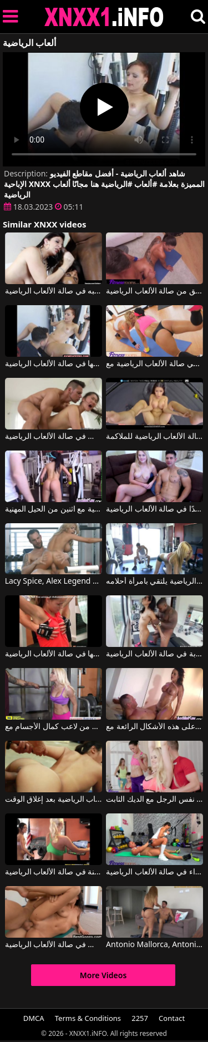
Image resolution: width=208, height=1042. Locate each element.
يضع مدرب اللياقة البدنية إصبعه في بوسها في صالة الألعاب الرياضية (53, 364)
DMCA (33, 1018)
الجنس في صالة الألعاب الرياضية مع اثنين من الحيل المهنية (53, 509)
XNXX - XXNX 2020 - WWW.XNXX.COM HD (104, 17)
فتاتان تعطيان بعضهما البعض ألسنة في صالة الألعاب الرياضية (53, 872)
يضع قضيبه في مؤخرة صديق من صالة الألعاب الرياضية (154, 291)
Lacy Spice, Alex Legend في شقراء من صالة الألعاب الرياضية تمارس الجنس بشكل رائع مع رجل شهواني (53, 581)
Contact (172, 1018)
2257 (139, 1018)
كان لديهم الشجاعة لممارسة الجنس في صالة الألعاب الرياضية (53, 436)
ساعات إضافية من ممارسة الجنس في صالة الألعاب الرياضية (53, 944)
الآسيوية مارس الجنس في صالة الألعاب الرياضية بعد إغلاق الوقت (53, 799)
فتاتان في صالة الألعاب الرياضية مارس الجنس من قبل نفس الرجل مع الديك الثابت (154, 799)
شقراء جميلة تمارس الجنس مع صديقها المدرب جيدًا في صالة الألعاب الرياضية (154, 509)
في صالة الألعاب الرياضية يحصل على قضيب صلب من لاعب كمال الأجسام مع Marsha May (53, 726)
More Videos (103, 975)
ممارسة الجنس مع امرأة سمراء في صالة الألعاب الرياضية (154, 872)
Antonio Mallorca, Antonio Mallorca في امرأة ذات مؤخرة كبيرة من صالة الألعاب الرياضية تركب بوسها (154, 944)
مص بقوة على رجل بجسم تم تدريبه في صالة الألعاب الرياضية (53, 291)
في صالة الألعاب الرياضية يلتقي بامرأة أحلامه (154, 581)
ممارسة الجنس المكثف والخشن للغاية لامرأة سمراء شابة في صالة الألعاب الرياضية (154, 654)
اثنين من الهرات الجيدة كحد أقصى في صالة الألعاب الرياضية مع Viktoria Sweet (154, 364)
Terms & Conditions (88, 1018)
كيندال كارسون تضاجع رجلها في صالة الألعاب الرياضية (53, 654)
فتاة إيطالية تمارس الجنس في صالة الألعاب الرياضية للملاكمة (154, 436)
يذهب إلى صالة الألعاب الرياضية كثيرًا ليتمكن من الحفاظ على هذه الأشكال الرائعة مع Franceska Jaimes (154, 726)
